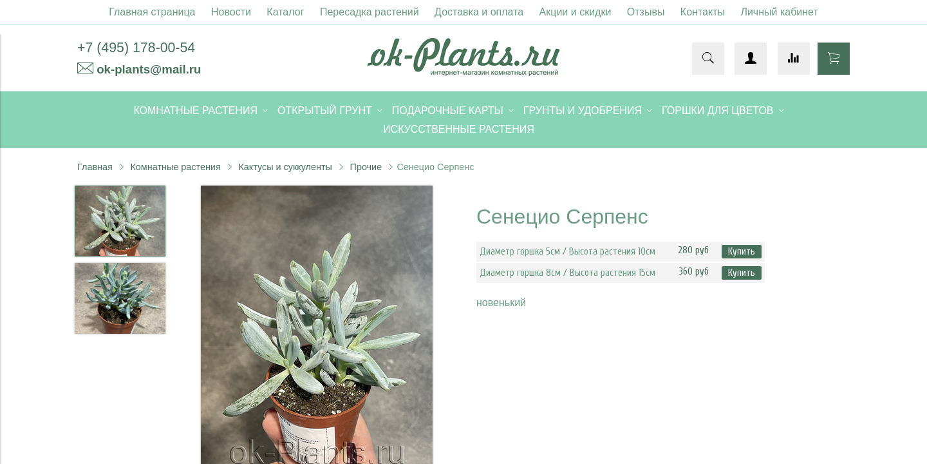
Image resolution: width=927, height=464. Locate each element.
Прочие (366, 167)
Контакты (702, 11)
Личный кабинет (779, 11)
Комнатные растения (175, 167)
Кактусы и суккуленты (285, 167)
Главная (95, 167)
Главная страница (152, 11)
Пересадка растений (369, 11)
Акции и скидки (575, 11)
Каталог (285, 11)
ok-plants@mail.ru (149, 69)
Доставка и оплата (479, 11)
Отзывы (646, 11)
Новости (231, 11)
